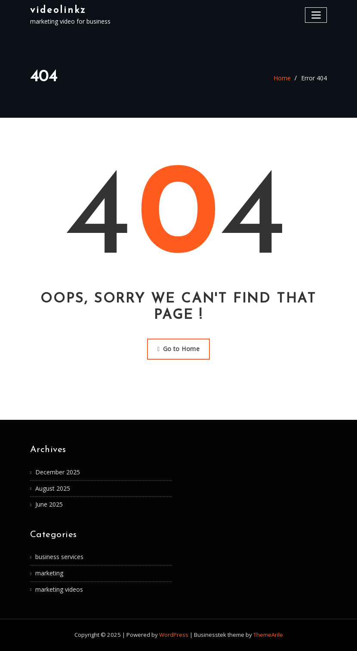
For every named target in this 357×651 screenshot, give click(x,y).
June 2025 (49, 504)
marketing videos (59, 589)
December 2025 (57, 472)
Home (282, 78)
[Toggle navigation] (316, 14)
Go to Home (178, 349)
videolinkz (58, 10)
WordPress (173, 635)
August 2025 (52, 488)
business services (59, 557)
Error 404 (314, 78)
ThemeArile (268, 635)
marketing (49, 573)
